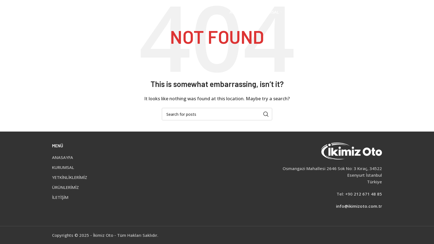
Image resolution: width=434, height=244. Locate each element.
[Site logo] (85, 12)
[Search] (379, 12)
